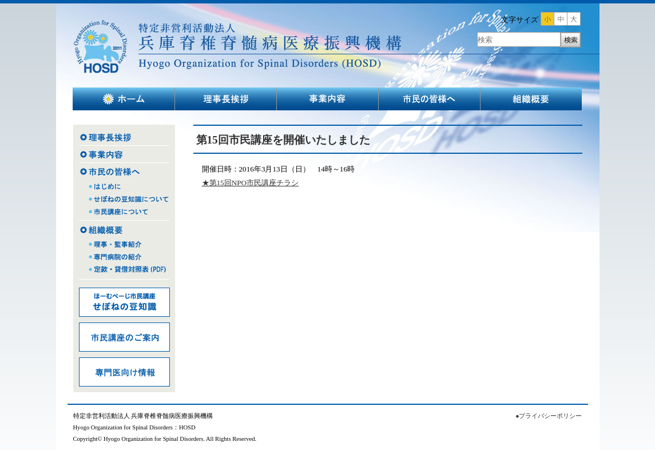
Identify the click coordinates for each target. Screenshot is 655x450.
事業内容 (328, 98)
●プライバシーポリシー (548, 416)
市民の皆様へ (430, 98)
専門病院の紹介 (124, 257)
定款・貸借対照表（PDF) (124, 273)
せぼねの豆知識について (124, 199)
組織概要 (531, 98)
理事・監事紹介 (124, 243)
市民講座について (124, 213)
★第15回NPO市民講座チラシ (250, 182)
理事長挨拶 (226, 98)
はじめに (124, 186)
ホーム (124, 98)
